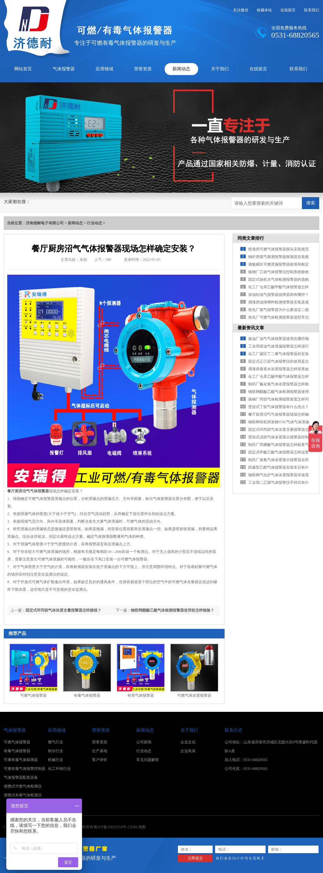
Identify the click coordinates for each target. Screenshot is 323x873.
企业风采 (188, 751)
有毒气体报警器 (87, 695)
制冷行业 (55, 751)
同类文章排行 (251, 238)
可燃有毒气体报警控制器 (24, 768)
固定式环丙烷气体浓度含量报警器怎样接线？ (63, 610)
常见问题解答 (147, 760)
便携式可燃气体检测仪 (23, 786)
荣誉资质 (143, 69)
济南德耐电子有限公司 (45, 223)
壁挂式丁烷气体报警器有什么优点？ (278, 407)
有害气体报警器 (140, 695)
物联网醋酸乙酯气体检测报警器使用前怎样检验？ (172, 610)
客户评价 (99, 760)
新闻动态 (181, 69)
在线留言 (288, 10)
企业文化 (188, 742)
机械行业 (55, 760)
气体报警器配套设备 (21, 777)
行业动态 (94, 223)
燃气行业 (55, 742)
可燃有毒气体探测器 (21, 760)
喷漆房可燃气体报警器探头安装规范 (278, 249)
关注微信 (240, 10)
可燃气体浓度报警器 (194, 695)
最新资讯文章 (251, 327)
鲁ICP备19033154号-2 (111, 827)
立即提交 (195, 858)
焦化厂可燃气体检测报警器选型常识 (278, 317)
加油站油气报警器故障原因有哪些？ (278, 294)
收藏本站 (264, 10)
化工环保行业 (59, 768)
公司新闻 (143, 742)
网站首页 (23, 69)
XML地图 (138, 827)
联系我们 (311, 10)
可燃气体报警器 (33, 695)
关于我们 (220, 69)
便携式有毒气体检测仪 (23, 795)
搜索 (310, 202)
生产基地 (99, 751)
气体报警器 (64, 69)
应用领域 (104, 69)
